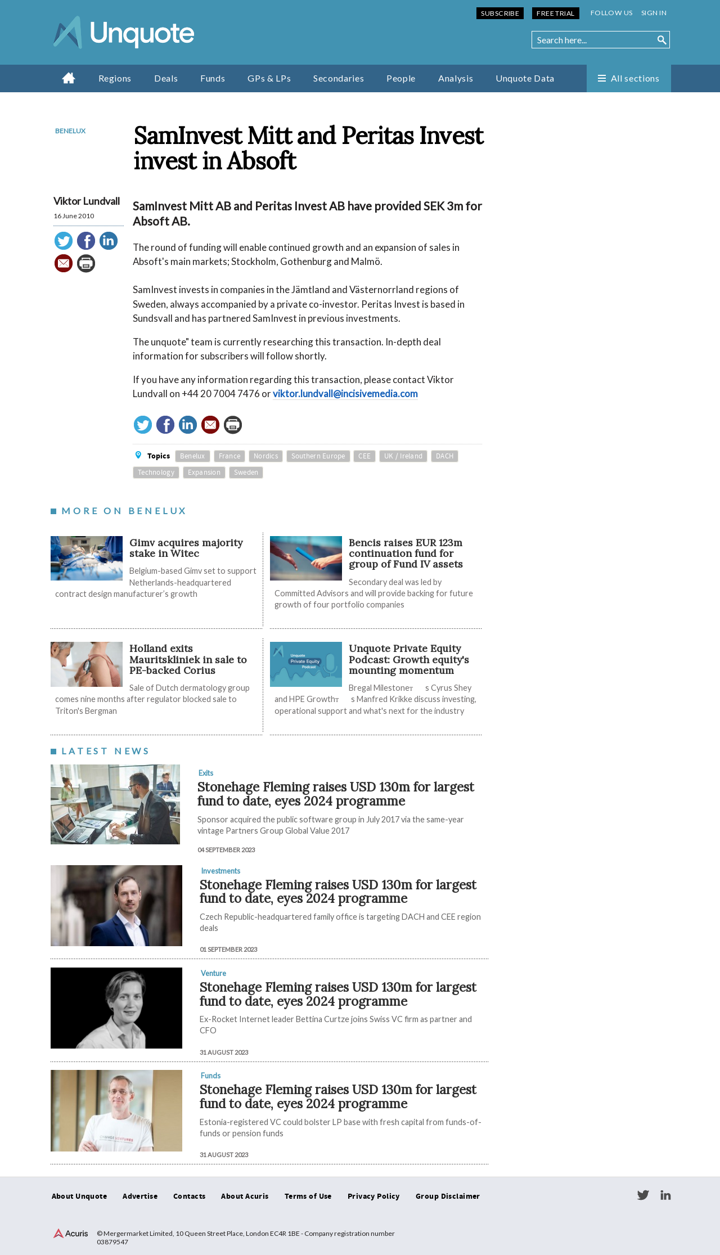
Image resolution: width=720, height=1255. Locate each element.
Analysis (455, 78)
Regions (115, 78)
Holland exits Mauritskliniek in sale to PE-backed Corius (188, 659)
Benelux (70, 131)
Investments (220, 870)
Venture (213, 973)
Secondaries (338, 78)
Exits (206, 772)
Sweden (246, 472)
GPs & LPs (269, 78)
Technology (156, 472)
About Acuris (244, 1196)
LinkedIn (665, 1195)
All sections (635, 78)
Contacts (189, 1196)
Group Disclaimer (448, 1196)
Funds (212, 78)
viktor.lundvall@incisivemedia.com (345, 393)
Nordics (266, 456)
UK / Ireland (403, 456)
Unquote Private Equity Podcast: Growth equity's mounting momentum (409, 659)
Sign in (654, 12)
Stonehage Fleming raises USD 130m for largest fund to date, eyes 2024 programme (335, 794)
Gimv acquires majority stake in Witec (185, 548)
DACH (444, 456)
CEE (364, 456)
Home (69, 77)
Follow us (612, 12)
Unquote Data (525, 78)
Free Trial (555, 13)
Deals (166, 78)
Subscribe (500, 13)
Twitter (643, 1195)
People (401, 78)
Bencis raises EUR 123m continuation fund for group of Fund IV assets (406, 553)
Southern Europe (318, 456)
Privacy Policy (374, 1196)
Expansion (204, 472)
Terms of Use (308, 1196)
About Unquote (79, 1196)
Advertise (140, 1196)
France (230, 456)
